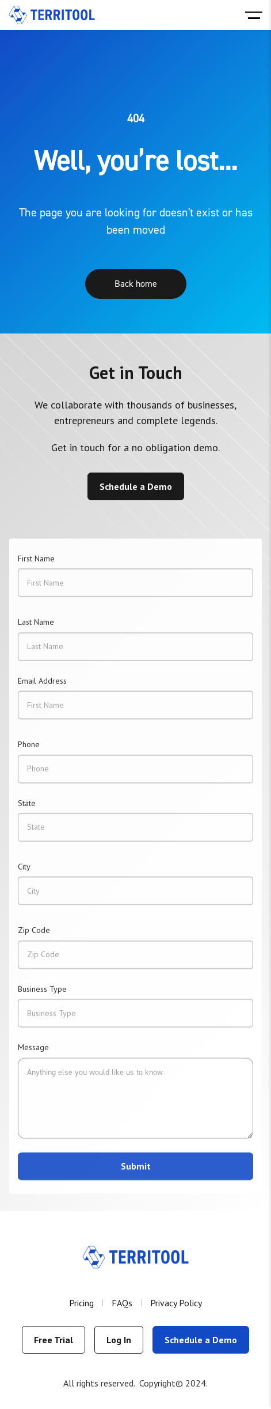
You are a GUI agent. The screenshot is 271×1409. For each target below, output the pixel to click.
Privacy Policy (176, 1303)
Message (33, 1053)
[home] (52, 15)
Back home (135, 284)
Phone (29, 750)
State (27, 809)
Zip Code (34, 936)
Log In (118, 1340)
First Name (36, 564)
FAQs (122, 1303)
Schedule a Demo (136, 486)
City (24, 872)
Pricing (81, 1303)
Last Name (36, 628)
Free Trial (53, 1340)
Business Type (42, 995)
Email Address (42, 686)
